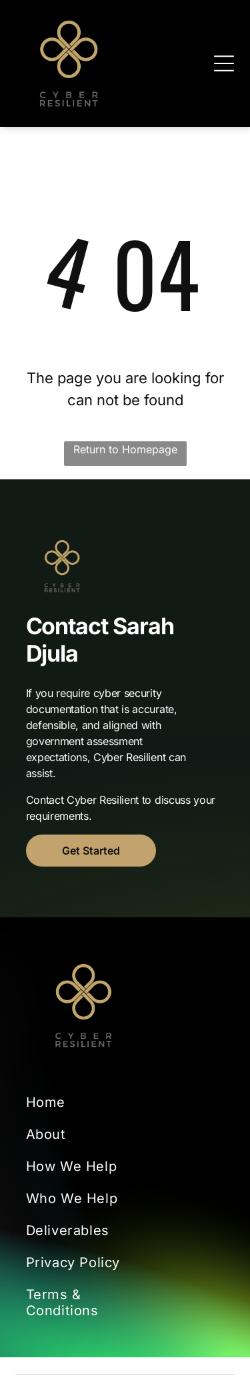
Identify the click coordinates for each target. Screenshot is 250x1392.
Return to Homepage (125, 449)
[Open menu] (224, 63)
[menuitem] (75, 1102)
